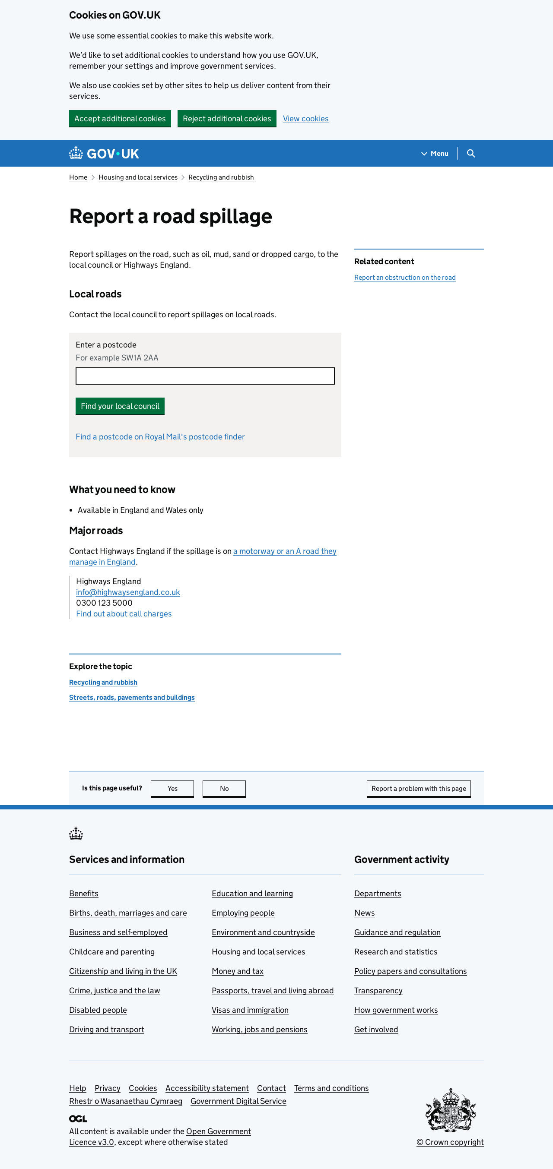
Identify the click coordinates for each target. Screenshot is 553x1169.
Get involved (376, 1029)
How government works (396, 1010)
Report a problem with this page (419, 788)
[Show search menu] (471, 153)
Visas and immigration (250, 1010)
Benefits (84, 893)
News (364, 913)
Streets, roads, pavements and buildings (132, 697)
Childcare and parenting (112, 952)
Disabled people (98, 1010)
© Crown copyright (450, 1142)
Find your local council (120, 406)
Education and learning (252, 893)
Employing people (243, 913)
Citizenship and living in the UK (123, 971)
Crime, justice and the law (114, 990)
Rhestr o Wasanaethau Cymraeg (125, 1101)
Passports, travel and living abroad (273, 990)
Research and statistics (396, 952)
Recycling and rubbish (221, 177)
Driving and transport (106, 1029)
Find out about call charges (124, 614)
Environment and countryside (263, 932)
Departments (377, 893)
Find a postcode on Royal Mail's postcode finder (160, 437)
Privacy (108, 1088)
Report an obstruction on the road (405, 277)
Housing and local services (138, 177)
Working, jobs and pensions (260, 1029)
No (233, 788)
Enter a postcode (106, 345)
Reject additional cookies (227, 118)
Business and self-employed (118, 932)
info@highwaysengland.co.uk (128, 592)
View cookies (306, 118)
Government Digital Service (238, 1101)
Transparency (378, 990)
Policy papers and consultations (410, 971)
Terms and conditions (331, 1088)
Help (77, 1088)
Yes (181, 788)
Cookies (143, 1088)
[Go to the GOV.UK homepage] (104, 153)
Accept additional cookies (120, 118)
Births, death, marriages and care (128, 913)
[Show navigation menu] (435, 153)
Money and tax (238, 971)
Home (78, 177)
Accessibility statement (207, 1088)
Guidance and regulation (397, 932)
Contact (271, 1088)
